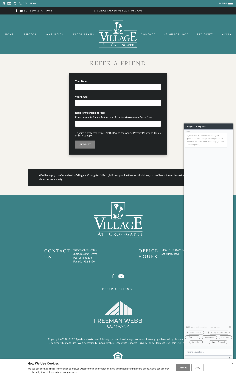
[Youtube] (21, 10)
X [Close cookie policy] (232, 363)
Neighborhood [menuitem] (176, 34)
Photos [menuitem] (30, 34)
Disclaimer (55, 342)
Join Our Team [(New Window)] (180, 342)
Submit (85, 144)
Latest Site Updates (126, 342)
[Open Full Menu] (226, 3)
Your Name (86, 81)
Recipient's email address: (90, 112)
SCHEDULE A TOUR (38, 10)
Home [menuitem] (9, 34)
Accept (183, 367)
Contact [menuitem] (148, 34)
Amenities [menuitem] (54, 34)
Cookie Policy (106, 342)
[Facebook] (16, 10)
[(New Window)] (85, 256)
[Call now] (28, 3)
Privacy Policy (141, 132)
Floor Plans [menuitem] (83, 34)
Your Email (86, 96)
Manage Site (69, 342)
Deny (197, 367)
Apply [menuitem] (227, 34)
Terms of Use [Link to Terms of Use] (163, 342)
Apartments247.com (87, 339)
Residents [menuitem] (205, 34)
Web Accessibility (87, 342)
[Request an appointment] (15, 3)
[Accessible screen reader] (3, 3)
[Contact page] (9, 3)
